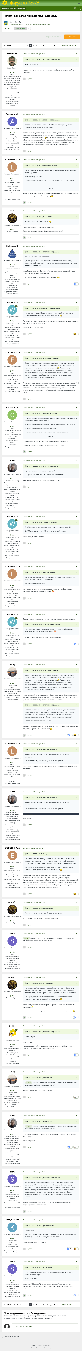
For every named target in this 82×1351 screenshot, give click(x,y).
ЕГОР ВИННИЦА (49, 59)
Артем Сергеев (48, 466)
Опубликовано (34, 54)
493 (12, 1238)
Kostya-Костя (12, 1220)
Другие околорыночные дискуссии (37, 24)
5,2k (12, 264)
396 (12, 426)
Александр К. (12, 114)
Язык (34, 1345)
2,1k (12, 683)
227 (12, 178)
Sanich (17, 22)
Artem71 (12, 211)
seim (12, 933)
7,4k (12, 72)
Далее (52, 45)
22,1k (12, 321)
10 (43, 45)
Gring (12, 664)
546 (12, 229)
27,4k (12, 479)
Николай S (12, 54)
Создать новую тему (53, 37)
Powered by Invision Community (41, 1348)
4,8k (12, 132)
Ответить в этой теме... (23, 1326)
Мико (45, 217)
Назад (9, 45)
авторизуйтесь (9, 1318)
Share (8, 28)
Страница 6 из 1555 (69, 45)
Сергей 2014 (12, 407)
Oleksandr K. (12, 246)
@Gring (26, 938)
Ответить (72, 37)
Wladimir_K (47, 165)
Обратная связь (44, 1345)
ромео (12, 1026)
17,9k (12, 1044)
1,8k (12, 952)
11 (47, 45)
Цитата (30, 79)
